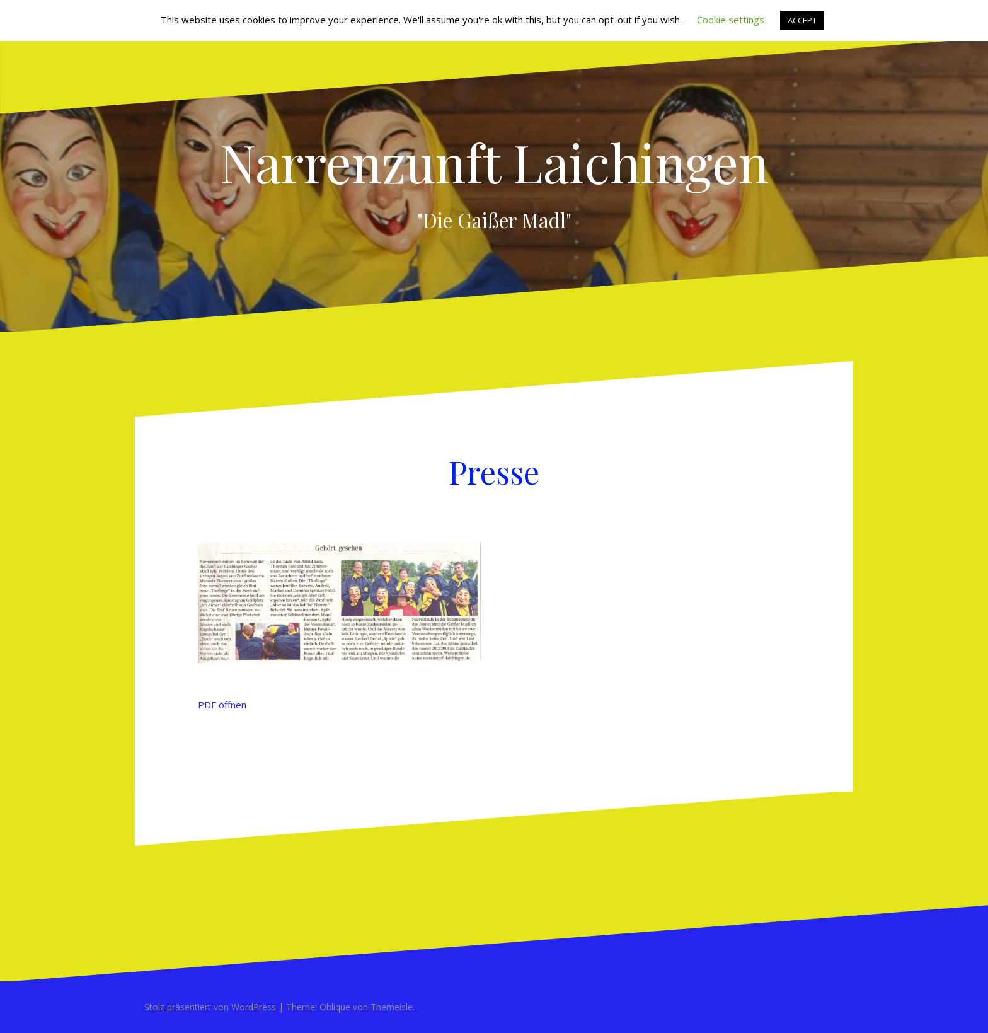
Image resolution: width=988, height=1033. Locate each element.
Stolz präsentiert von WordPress (210, 1007)
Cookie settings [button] (730, 19)
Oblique (334, 1007)
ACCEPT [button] (802, 20)
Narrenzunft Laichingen (494, 162)
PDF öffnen (222, 704)
